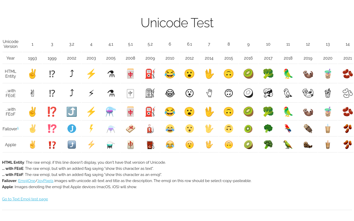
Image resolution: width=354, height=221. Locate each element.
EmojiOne (26, 180)
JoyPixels (45, 180)
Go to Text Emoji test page (25, 199)
